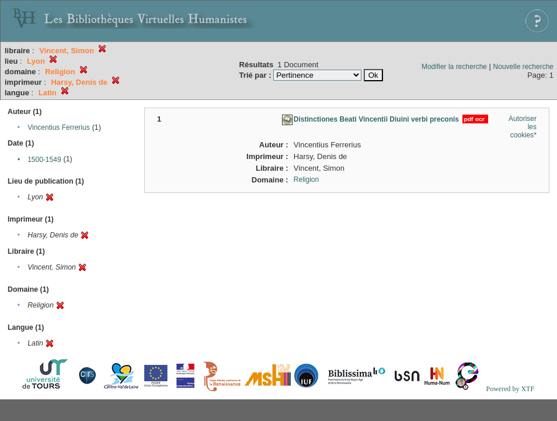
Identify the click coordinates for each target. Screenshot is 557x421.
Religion (306, 179)
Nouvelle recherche (523, 67)
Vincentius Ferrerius (58, 127)
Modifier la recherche (454, 67)
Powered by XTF (510, 389)
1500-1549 (44, 160)
